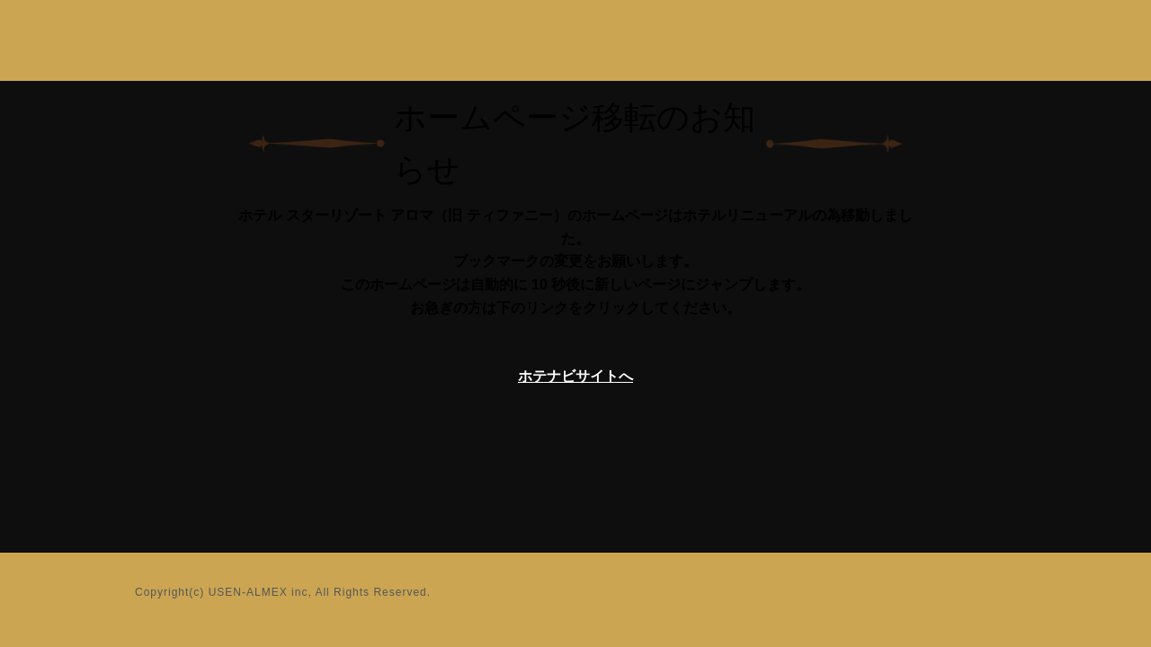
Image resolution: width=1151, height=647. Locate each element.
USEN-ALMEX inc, (260, 592)
